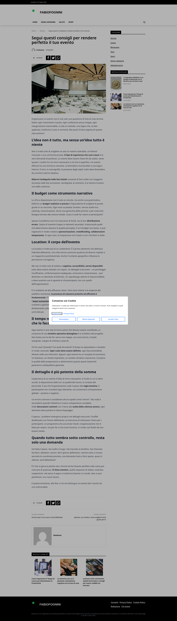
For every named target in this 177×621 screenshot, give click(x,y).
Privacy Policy (69, 313)
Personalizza (64, 319)
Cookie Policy (57, 313)
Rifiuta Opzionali (88, 319)
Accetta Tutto (113, 319)
